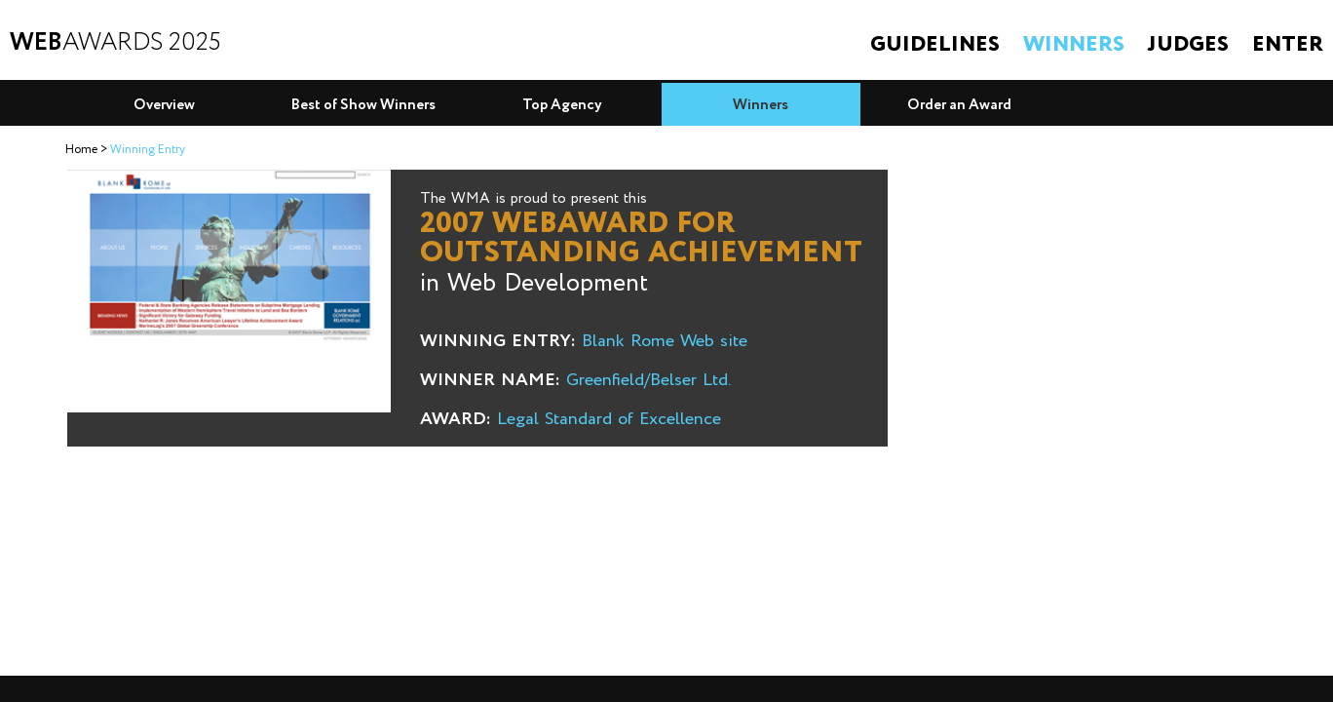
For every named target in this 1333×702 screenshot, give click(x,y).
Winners (1073, 44)
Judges (1188, 44)
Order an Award (959, 105)
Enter (1287, 44)
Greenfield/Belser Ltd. (648, 380)
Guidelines (935, 44)
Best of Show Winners (363, 105)
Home (81, 149)
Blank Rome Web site (664, 341)
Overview (164, 105)
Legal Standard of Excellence (609, 419)
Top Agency (562, 105)
